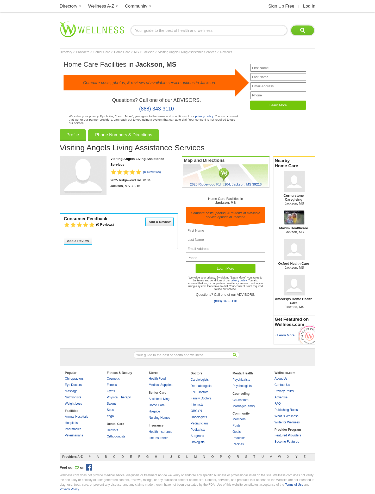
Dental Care (115, 424)
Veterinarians (74, 435)
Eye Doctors (73, 385)
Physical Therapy (119, 397)
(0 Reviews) (152, 172)
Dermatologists (201, 386)
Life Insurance (158, 438)
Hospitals (71, 423)
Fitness (112, 385)
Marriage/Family (244, 406)
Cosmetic (113, 378)
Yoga (110, 416)
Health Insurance (160, 432)
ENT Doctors (199, 392)
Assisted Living (159, 399)
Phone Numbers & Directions (123, 134)
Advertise (281, 397)
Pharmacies (73, 429)
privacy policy (204, 116)
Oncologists (199, 417)
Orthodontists (116, 436)
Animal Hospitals (76, 416)
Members (239, 419)
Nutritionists (73, 397)
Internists (197, 404)
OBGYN (196, 411)
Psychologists (242, 386)
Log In (309, 6)
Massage (71, 391)
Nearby (294, 163)
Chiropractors (74, 378)
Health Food (157, 378)
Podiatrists (198, 429)
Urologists (197, 442)
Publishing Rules (286, 410)
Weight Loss (73, 403)
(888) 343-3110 (156, 109)
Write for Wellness (287, 422)
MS (137, 52)
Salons (111, 403)
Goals (237, 432)
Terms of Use (294, 484)
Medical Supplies (160, 385)
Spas (110, 410)
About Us (280, 378)
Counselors (240, 400)
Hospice (154, 411)
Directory (68, 6)
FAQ (277, 403)
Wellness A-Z (101, 6)
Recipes (238, 444)
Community (136, 6)
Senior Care (102, 52)
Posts (236, 425)
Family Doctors (201, 398)
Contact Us (282, 385)
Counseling (241, 394)
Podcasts (239, 438)
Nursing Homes (159, 417)
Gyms (111, 391)
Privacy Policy (284, 391)
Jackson (149, 52)
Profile (72, 134)
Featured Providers (287, 435)
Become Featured (286, 441)
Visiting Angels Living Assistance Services (187, 52)
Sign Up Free (281, 6)
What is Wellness (286, 416)
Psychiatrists (241, 379)
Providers (83, 52)
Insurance (156, 425)
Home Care (122, 52)
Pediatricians (200, 423)
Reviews (226, 52)
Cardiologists (200, 379)
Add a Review (159, 222)
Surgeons (197, 436)
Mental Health (243, 373)
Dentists (112, 430)
